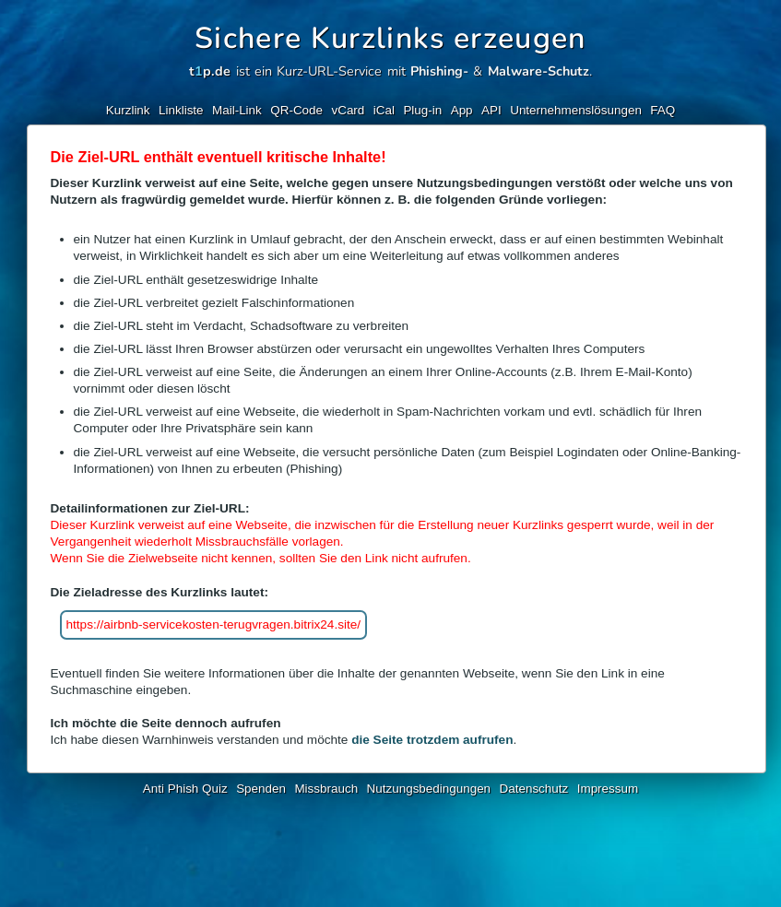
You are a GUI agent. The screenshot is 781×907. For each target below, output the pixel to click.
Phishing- (439, 71)
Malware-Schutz (538, 71)
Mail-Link (237, 110)
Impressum (607, 788)
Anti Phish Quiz (185, 788)
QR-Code (296, 110)
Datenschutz (534, 788)
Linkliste (181, 110)
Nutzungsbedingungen (429, 788)
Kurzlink (128, 110)
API (491, 110)
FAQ (662, 110)
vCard (347, 110)
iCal (384, 110)
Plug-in (422, 110)
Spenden (261, 788)
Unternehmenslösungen (576, 110)
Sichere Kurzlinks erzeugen (390, 38)
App (462, 110)
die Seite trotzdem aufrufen (432, 740)
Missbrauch (326, 788)
